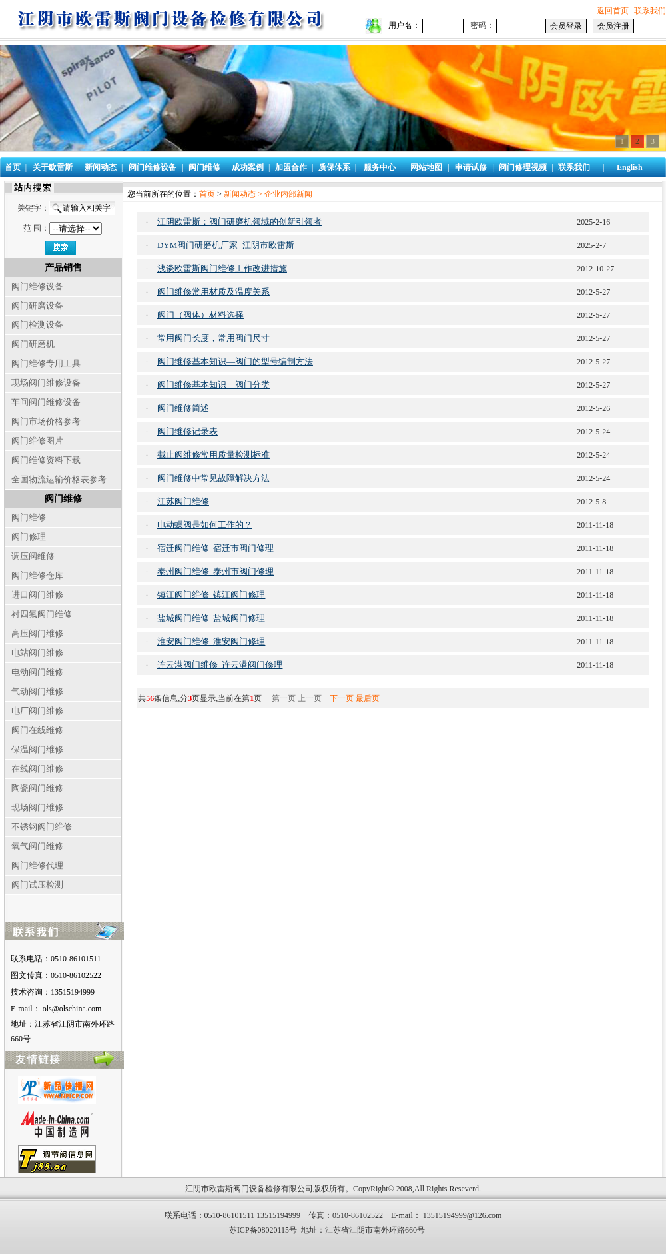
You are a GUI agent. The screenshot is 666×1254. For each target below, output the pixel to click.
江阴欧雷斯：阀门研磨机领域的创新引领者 (239, 222)
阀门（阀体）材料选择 (200, 315)
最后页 (368, 698)
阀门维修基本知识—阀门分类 (213, 385)
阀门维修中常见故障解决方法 (213, 478)
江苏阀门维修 (183, 501)
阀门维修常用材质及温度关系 (213, 292)
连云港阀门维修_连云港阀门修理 (220, 665)
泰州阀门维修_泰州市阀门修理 (215, 571)
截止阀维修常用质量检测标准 (213, 455)
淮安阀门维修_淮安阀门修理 (211, 641)
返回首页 (613, 10)
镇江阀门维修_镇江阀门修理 (211, 595)
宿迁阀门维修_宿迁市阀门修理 (215, 548)
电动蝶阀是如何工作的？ (204, 525)
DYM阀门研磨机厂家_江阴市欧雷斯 (225, 245)
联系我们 (650, 10)
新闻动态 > (244, 194)
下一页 (342, 698)
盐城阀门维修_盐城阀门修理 (211, 618)
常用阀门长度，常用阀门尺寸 (213, 338)
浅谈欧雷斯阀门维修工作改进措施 (222, 268)
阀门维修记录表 (187, 431)
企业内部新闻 (288, 194)
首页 (207, 194)
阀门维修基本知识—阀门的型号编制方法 (235, 361)
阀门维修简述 (183, 408)
